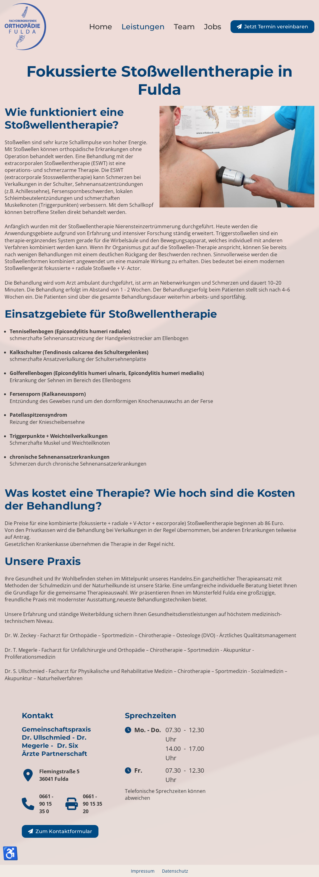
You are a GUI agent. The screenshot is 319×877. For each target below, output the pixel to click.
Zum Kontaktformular (64, 831)
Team (184, 26)
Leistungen (142, 26)
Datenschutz (175, 871)
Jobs (212, 26)
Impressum (143, 871)
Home (100, 26)
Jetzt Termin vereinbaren (276, 27)
